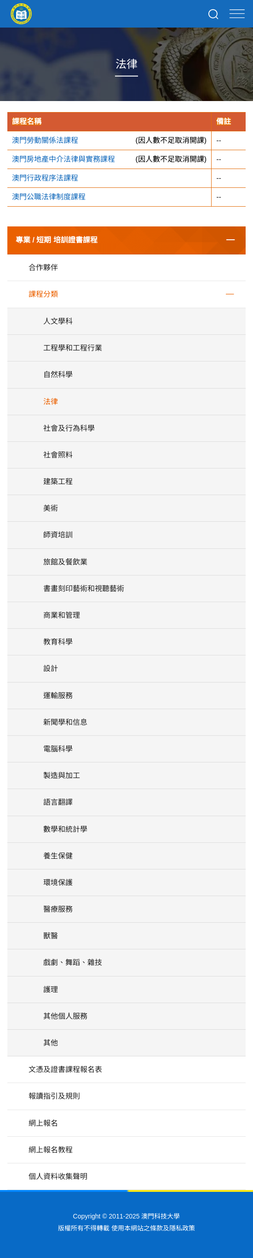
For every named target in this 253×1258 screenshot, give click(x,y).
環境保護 (58, 882)
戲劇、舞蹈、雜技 (72, 962)
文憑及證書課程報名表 (65, 1069)
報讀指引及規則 (54, 1096)
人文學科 (58, 321)
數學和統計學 (65, 829)
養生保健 (58, 856)
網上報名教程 (51, 1150)
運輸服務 (58, 696)
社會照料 (58, 455)
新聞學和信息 (65, 722)
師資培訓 (58, 535)
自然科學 (58, 374)
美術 (50, 508)
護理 (50, 989)
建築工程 (58, 481)
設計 (50, 668)
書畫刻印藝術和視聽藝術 (83, 588)
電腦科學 (58, 749)
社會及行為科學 (69, 428)
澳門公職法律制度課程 (49, 197)
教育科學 (58, 642)
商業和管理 (61, 615)
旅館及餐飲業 (65, 562)
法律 (50, 402)
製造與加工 (61, 775)
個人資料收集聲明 (58, 1176)
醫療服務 (58, 909)
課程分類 (43, 294)
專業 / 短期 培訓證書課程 (57, 240)
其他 (50, 1043)
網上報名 (43, 1123)
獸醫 (50, 936)
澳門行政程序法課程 (45, 178)
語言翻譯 (58, 802)
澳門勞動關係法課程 (45, 140)
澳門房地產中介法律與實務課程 (63, 159)
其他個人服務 (65, 1016)
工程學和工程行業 (72, 348)
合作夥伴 (43, 267)
